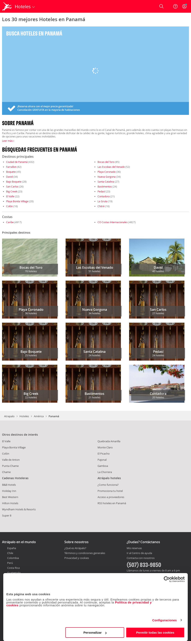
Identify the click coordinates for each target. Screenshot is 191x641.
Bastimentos (105, 186)
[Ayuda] (175, 6)
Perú (10, 563)
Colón (9, 206)
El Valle (10, 196)
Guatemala (13, 573)
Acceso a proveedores (111, 497)
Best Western (10, 497)
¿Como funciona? (108, 485)
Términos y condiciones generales (84, 553)
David (9, 176)
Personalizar (95, 632)
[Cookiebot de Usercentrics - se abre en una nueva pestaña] (167, 579)
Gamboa (103, 466)
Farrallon (11, 166)
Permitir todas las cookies (155, 632)
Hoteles (24, 416)
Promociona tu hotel (110, 491)
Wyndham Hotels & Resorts (19, 509)
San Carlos (12, 186)
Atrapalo (9, 416)
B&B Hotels (9, 485)
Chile (10, 553)
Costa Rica (13, 568)
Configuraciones (164, 620)
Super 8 (6, 515)
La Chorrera (105, 472)
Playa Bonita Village (17, 201)
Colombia (13, 558)
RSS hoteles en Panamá (112, 503)
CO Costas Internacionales (113, 222)
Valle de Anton (11, 460)
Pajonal (102, 460)
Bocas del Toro (106, 161)
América (39, 416)
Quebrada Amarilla (109, 441)
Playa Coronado (107, 171)
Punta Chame (10, 466)
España (11, 548)
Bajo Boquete (14, 181)
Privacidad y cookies (76, 558)
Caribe (10, 222)
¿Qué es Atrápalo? (75, 548)
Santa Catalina (106, 181)
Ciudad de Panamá (17, 161)
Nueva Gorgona (107, 176)
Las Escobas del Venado (111, 166)
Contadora (104, 196)
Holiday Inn (9, 491)
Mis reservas (134, 548)
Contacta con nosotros (141, 558)
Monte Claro (105, 447)
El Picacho (104, 453)
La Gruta (102, 201)
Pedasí (101, 191)
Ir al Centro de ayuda (139, 553)
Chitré (101, 206)
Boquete (11, 171)
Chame (6, 472)
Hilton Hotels (10, 503)
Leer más (8, 140)
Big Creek (11, 191)
